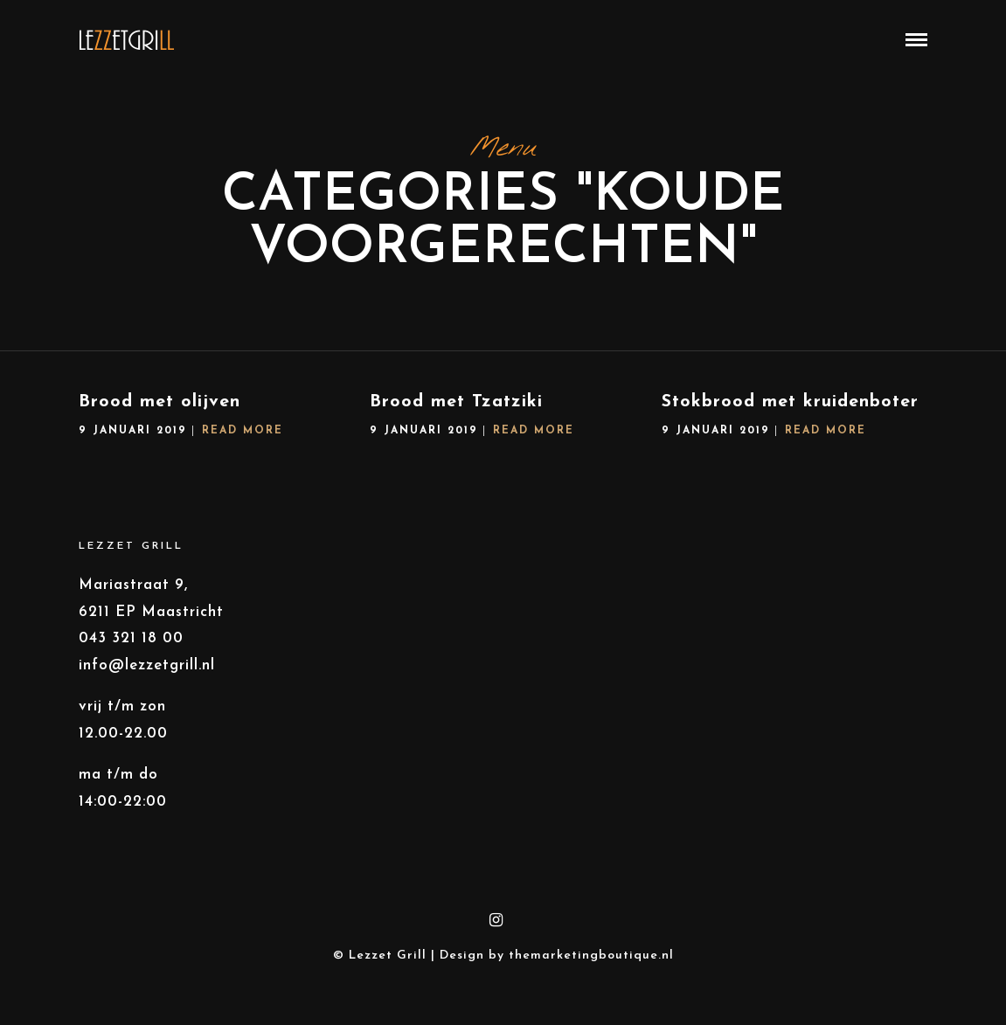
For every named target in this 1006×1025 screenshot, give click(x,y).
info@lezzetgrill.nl (147, 670)
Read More (242, 436)
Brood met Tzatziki (456, 407)
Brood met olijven (159, 407)
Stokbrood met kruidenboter (790, 407)
